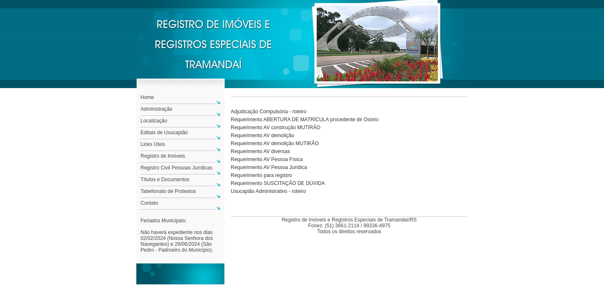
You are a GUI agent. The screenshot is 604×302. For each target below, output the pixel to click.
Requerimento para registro (261, 175)
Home (147, 97)
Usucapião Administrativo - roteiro (268, 191)
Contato (149, 203)
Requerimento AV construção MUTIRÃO (275, 127)
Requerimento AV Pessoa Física (267, 159)
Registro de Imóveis (163, 156)
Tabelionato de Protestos (168, 191)
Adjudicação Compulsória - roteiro (269, 112)
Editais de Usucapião (164, 132)
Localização (154, 121)
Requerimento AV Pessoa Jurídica (269, 167)
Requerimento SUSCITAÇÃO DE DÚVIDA (278, 183)
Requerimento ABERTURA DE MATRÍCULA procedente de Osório (304, 119)
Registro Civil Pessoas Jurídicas (176, 168)
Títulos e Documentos (165, 179)
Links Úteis (153, 144)
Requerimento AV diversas (260, 151)
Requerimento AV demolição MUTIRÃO (275, 143)
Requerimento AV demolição (262, 135)
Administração (156, 109)
